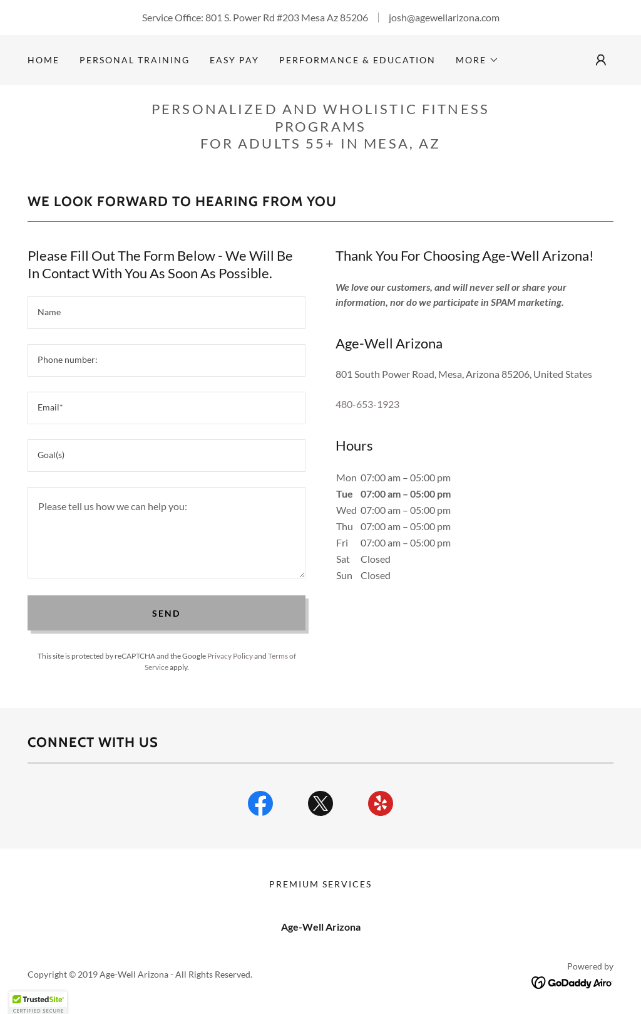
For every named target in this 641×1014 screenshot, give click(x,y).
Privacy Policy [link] (230, 656)
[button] (477, 60)
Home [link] (43, 60)
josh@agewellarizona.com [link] (444, 17)
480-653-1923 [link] (367, 404)
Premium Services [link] (320, 884)
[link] (260, 805)
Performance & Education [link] (357, 60)
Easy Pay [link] (234, 60)
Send (166, 613)
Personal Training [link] (134, 60)
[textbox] (166, 312)
